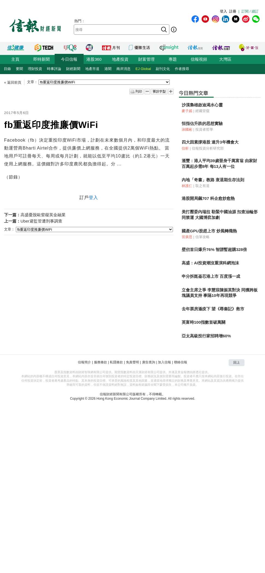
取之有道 (202, 186)
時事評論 (54, 69)
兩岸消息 (123, 69)
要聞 (19, 69)
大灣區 (225, 59)
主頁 (15, 59)
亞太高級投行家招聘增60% (206, 336)
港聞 (107, 69)
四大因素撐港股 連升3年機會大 (210, 142)
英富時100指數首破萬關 (203, 322)
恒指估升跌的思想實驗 (202, 123)
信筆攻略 (202, 237)
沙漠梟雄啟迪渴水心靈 (202, 105)
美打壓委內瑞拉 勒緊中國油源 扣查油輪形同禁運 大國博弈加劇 (220, 214)
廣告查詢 (148, 362)
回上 (236, 362)
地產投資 (120, 59)
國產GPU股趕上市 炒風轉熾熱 (209, 231)
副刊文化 (163, 69)
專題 (173, 59)
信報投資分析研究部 (208, 148)
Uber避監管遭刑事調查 (41, 221)
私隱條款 (116, 362)
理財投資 (35, 69)
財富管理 (146, 59)
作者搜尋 (182, 69)
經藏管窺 (202, 111)
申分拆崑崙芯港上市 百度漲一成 (211, 276)
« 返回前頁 (12, 82)
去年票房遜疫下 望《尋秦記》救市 (213, 308)
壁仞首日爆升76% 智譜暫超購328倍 (214, 249)
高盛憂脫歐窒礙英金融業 (43, 214)
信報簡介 (84, 362)
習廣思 (187, 237)
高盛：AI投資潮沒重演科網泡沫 (210, 263)
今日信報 (69, 59)
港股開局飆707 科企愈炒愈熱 (208, 198)
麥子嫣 (187, 111)
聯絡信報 (180, 362)
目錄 (7, 69)
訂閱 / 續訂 (250, 11)
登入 (223, 11)
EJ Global (143, 69)
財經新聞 (73, 69)
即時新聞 (41, 59)
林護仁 (187, 186)
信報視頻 (199, 59)
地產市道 (92, 69)
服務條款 (100, 362)
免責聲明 (132, 362)
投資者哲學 (204, 129)
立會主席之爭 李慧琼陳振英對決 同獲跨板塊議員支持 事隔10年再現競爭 (220, 293)
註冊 (232, 11)
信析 (185, 148)
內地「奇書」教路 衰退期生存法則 (213, 179)
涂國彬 (187, 129)
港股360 (93, 59)
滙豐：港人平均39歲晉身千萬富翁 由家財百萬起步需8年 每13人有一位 (219, 163)
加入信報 (164, 362)
